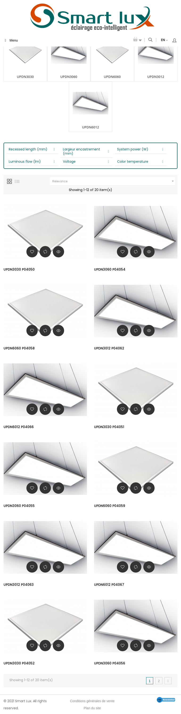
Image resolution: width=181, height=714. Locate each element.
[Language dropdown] (162, 40)
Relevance (113, 181)
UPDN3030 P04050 (19, 269)
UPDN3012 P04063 (19, 584)
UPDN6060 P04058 (19, 348)
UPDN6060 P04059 (109, 505)
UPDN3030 (25, 76)
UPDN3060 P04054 (109, 269)
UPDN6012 (90, 127)
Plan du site (92, 708)
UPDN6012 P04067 (109, 584)
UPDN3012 (155, 76)
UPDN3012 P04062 (109, 348)
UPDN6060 (112, 76)
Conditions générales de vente (92, 701)
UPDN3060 (68, 76)
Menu (10, 40)
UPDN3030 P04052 (19, 663)
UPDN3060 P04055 (19, 505)
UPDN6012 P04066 (19, 427)
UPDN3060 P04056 (109, 663)
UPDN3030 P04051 (109, 427)
